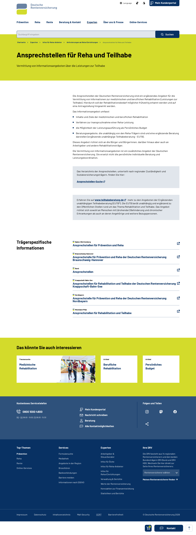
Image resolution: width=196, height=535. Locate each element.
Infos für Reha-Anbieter (52, 42)
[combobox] (86, 34)
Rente (19, 463)
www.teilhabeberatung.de (109, 199)
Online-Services (138, 22)
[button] (126, 3)
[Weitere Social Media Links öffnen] (147, 425)
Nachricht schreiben (96, 414)
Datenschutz (40, 514)
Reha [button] (37, 22)
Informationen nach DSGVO (71, 482)
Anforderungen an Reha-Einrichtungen (82, 42)
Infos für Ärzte (107, 461)
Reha (19, 458)
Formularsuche (66, 453)
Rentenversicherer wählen (157, 472)
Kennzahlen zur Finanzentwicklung (117, 488)
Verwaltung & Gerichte (111, 479)
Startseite (21, 42)
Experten (34, 42)
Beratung (90, 420)
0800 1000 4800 (32, 411)
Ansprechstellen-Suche (90, 181)
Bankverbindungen (68, 472)
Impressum (22, 514)
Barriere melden (66, 477)
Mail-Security (83, 514)
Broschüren (64, 468)
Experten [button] (92, 22)
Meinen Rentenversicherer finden (159, 479)
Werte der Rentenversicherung (116, 483)
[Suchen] (167, 34)
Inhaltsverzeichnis (61, 514)
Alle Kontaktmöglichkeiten (99, 426)
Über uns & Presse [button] (113, 22)
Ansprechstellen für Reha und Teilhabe (117, 42)
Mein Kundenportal (165, 2)
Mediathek (64, 458)
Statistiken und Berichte (112, 493)
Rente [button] (49, 22)
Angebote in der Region (70, 463)
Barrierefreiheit (115, 514)
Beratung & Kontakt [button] (70, 22)
